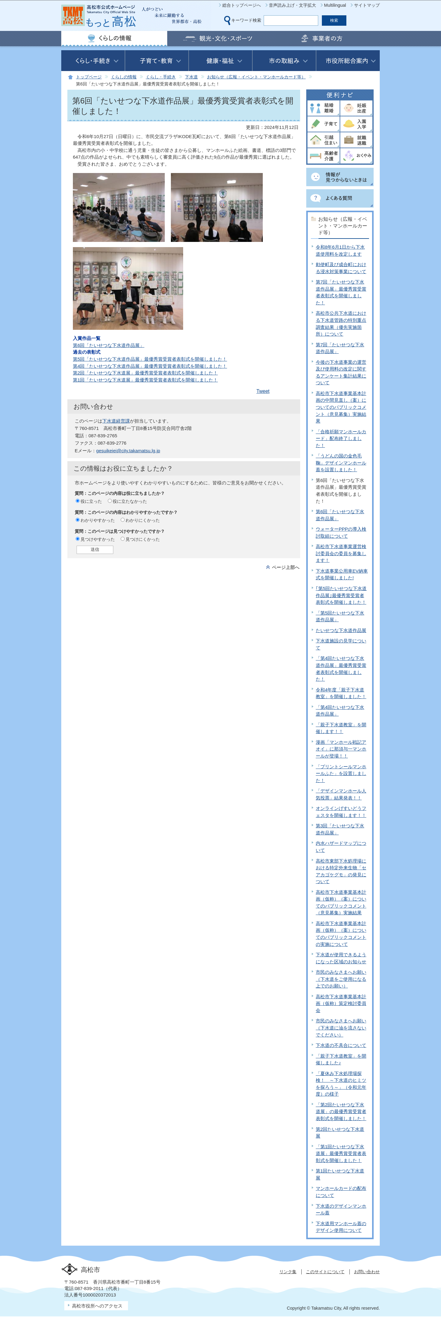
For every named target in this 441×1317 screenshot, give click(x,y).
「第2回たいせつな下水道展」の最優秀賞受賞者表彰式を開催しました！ (341, 1111)
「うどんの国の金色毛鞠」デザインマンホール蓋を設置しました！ (341, 462)
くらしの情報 (124, 77)
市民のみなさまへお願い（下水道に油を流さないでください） (341, 1027)
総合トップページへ (241, 5)
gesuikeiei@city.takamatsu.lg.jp (128, 450)
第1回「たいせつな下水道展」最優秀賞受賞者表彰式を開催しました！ (145, 379)
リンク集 (287, 1271)
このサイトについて (325, 1271)
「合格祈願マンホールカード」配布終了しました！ (341, 438)
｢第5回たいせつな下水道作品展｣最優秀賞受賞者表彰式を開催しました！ (341, 595)
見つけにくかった (143, 539)
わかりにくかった (143, 520)
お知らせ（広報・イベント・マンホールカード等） (256, 77)
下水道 (191, 77)
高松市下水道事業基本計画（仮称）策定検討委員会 (341, 1003)
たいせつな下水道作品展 (341, 630)
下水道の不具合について (341, 1045)
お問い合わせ (367, 1271)
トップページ (89, 77)
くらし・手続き (161, 77)
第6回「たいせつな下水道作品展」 (108, 345)
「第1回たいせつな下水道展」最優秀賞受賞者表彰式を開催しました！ (341, 1153)
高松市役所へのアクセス (97, 1305)
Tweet (263, 391)
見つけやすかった (98, 539)
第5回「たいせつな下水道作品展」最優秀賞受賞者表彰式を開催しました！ (150, 359)
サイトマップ (367, 5)
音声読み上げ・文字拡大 (292, 5)
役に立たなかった (130, 501)
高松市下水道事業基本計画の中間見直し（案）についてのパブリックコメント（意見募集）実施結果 (341, 407)
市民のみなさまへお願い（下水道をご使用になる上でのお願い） (341, 978)
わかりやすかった (98, 520)
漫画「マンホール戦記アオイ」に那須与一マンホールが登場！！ (341, 748)
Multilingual (335, 5)
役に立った (91, 501)
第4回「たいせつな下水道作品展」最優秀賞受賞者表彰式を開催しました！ (150, 366)
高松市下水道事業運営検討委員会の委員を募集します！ (341, 553)
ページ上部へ (286, 567)
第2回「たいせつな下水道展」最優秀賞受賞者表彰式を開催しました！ (145, 372)
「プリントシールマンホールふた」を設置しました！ (341, 773)
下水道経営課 (116, 420)
